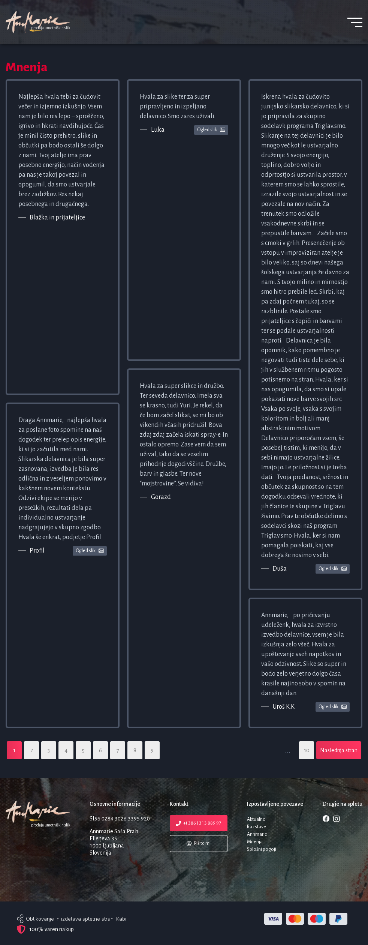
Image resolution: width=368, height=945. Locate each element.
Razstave (256, 826)
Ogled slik (90, 551)
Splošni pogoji (261, 849)
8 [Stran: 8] (134, 750)
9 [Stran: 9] (152, 750)
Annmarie (257, 834)
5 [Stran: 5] (83, 750)
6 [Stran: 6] (100, 750)
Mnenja (255, 841)
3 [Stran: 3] (49, 750)
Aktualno (256, 819)
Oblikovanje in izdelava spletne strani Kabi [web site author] (76, 918)
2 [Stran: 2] (31, 750)
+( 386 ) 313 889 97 (198, 823)
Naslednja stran (339, 750)
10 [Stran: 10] (307, 750)
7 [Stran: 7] (118, 750)
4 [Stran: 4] (65, 750)
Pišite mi (198, 843)
